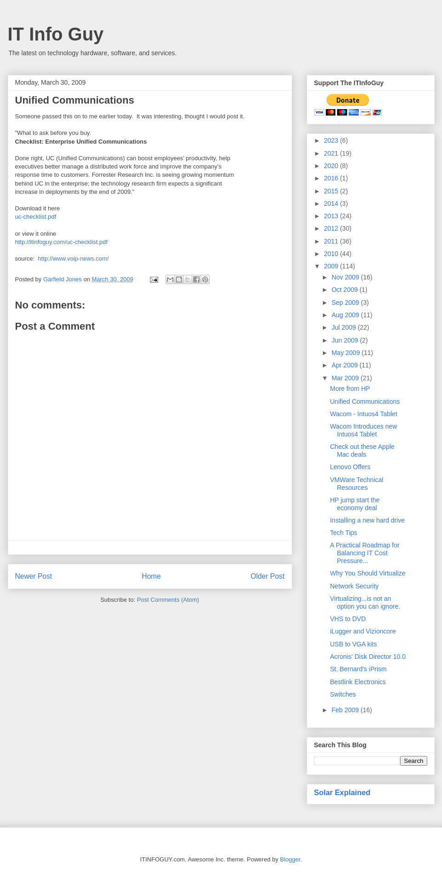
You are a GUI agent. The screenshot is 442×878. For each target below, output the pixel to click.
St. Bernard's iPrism (358, 669)
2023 (332, 140)
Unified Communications (365, 401)
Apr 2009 (346, 365)
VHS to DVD (348, 618)
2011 (332, 241)
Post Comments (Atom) (168, 599)
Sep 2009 (346, 302)
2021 (332, 153)
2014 (332, 203)
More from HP (350, 388)
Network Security (354, 586)
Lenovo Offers (350, 467)
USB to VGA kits (353, 644)
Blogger (290, 859)
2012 (332, 228)
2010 (332, 253)
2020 (332, 165)
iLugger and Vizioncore (363, 631)
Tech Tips (343, 532)
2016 (332, 178)
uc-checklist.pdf (36, 216)
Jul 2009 (345, 327)
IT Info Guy (56, 34)
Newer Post (33, 576)
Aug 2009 (346, 315)
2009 (332, 266)
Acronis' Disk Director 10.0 (368, 656)
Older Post (268, 576)
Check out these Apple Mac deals (362, 450)
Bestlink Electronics (357, 682)
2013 (332, 216)
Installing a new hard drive (367, 520)
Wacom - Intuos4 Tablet (363, 414)
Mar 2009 (346, 378)
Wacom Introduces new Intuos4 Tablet (363, 430)
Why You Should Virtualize (367, 573)
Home (151, 576)
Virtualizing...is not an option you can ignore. (365, 602)
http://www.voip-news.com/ (73, 258)
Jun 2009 (346, 340)
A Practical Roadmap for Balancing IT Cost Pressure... (364, 552)
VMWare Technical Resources (356, 483)
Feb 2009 (346, 710)
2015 (332, 191)
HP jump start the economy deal (354, 504)
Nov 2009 (346, 277)
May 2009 (347, 352)
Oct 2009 (346, 289)
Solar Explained (342, 792)
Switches (343, 694)
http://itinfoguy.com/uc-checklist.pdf (61, 241)
